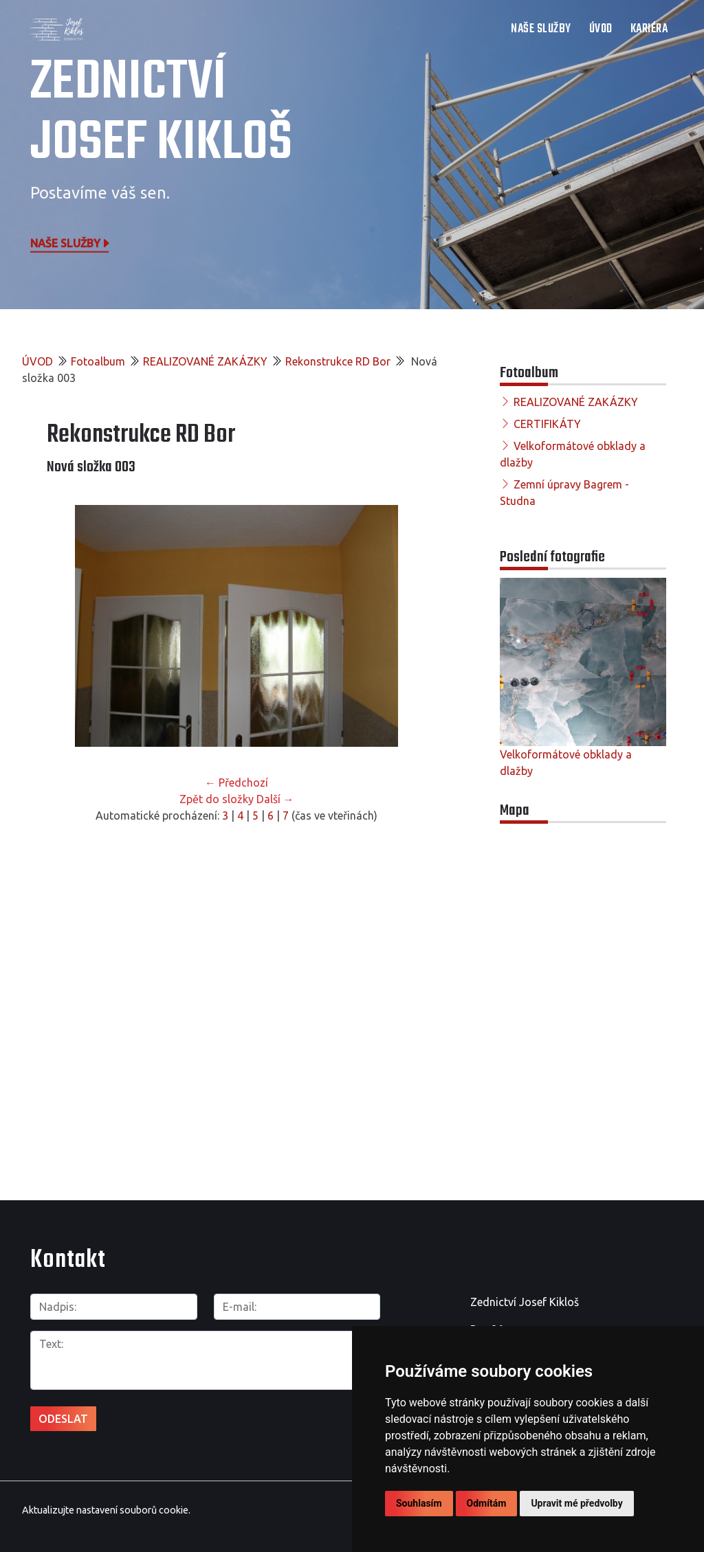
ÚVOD (601, 29)
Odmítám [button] (487, 1503)
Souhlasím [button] (419, 1503)
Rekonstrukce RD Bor (337, 361)
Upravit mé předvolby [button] (576, 1503)
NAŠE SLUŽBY (541, 29)
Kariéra (649, 29)
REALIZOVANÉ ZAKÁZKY (205, 361)
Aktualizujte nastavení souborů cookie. (106, 1510)
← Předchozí (236, 782)
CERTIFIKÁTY (547, 424)
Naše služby (70, 242)
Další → (275, 799)
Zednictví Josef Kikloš (161, 113)
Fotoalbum (98, 361)
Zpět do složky (216, 799)
